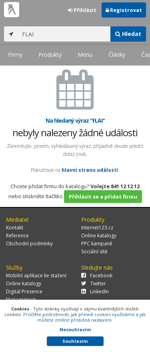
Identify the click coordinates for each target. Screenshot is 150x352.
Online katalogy (98, 235)
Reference (17, 235)
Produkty (50, 54)
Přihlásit (82, 10)
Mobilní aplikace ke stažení (36, 275)
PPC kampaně (96, 243)
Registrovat (124, 10)
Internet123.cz (97, 227)
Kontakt (14, 227)
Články (116, 54)
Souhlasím (75, 341)
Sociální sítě (94, 251)
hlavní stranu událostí (90, 170)
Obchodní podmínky (29, 243)
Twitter (93, 283)
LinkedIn (95, 291)
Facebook (96, 275)
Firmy (15, 54)
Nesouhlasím (75, 329)
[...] (64, 34)
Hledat (128, 34)
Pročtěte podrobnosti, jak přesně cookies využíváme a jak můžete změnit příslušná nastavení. (84, 317)
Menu (85, 54)
